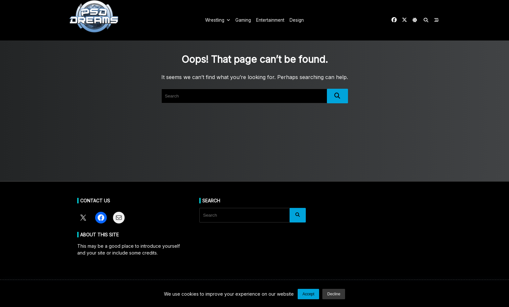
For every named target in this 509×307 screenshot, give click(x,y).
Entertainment (270, 20)
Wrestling (217, 20)
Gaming (243, 20)
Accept (309, 294)
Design (297, 20)
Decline (333, 294)
